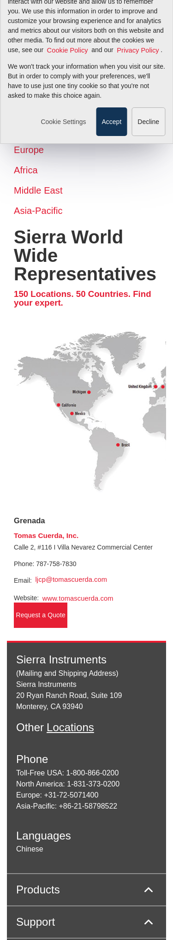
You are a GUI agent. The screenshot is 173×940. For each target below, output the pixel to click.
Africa (26, 170)
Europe (29, 150)
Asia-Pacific (38, 211)
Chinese (29, 849)
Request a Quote (41, 615)
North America (43, 109)
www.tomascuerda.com (77, 598)
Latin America (42, 129)
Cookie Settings (63, 79)
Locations (70, 727)
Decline (148, 79)
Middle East (38, 190)
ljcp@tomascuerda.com (71, 579)
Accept (111, 79)
